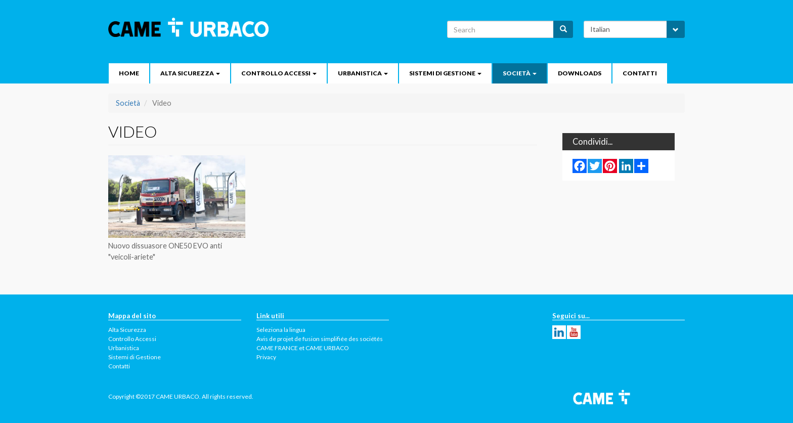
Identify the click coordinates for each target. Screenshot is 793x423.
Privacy (266, 357)
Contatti (640, 73)
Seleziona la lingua (280, 329)
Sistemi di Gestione (445, 73)
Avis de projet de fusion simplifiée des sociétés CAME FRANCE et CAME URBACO (319, 343)
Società (520, 73)
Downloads (579, 73)
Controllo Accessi (279, 73)
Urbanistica (363, 73)
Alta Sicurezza (190, 73)
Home (129, 73)
